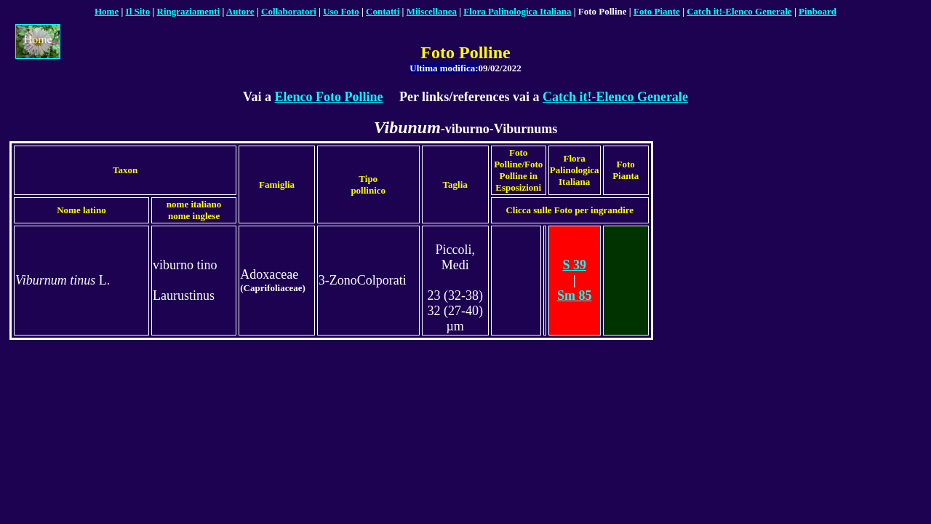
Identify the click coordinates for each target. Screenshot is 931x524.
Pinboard (817, 11)
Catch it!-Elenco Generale (615, 97)
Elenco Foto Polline (328, 97)
